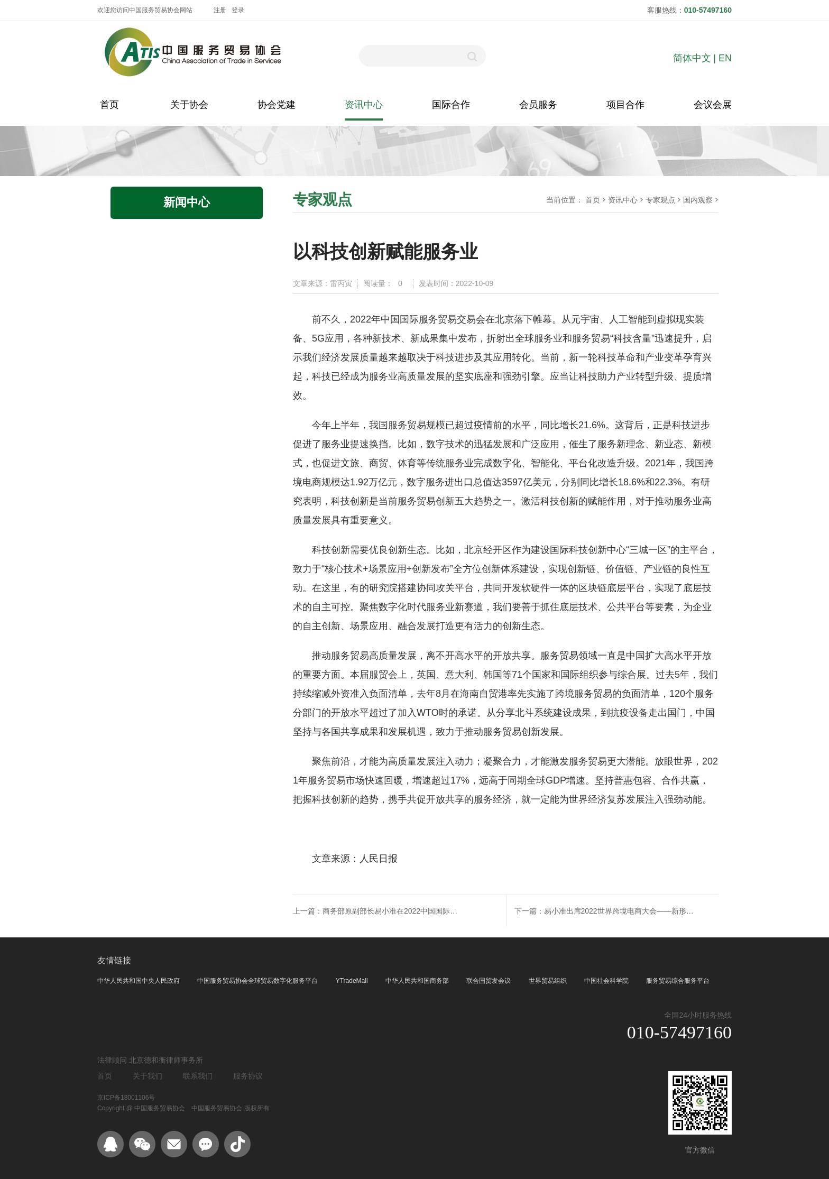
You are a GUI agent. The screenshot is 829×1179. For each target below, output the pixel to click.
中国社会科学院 (607, 980)
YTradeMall (353, 980)
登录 (238, 10)
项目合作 (625, 104)
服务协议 (248, 1076)
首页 (109, 104)
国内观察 (698, 200)
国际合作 (451, 104)
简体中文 (692, 58)
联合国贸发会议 (489, 980)
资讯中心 (364, 104)
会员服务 (538, 104)
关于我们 (147, 1076)
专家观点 (660, 200)
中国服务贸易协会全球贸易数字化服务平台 (258, 980)
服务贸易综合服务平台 (678, 980)
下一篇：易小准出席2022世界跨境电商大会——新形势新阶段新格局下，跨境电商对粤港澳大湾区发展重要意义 (611, 911)
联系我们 (198, 1076)
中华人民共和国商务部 (417, 980)
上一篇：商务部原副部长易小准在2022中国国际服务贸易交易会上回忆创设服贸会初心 (378, 911)
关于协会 (189, 104)
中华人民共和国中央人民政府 (139, 980)
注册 (220, 10)
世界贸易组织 (548, 980)
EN (725, 58)
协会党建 (276, 104)
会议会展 (713, 104)
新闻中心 (186, 202)
